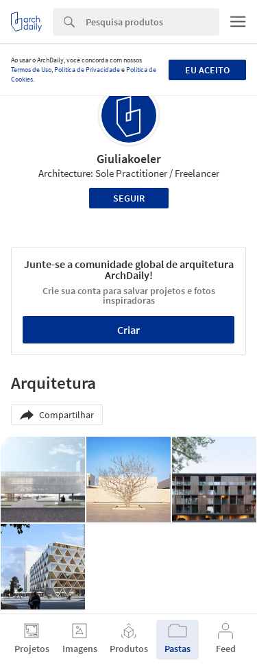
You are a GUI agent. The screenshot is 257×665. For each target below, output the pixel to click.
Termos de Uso (31, 69)
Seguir (129, 198)
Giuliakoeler (129, 159)
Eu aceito (207, 70)
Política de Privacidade (87, 69)
